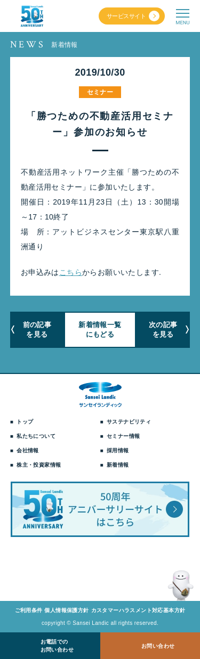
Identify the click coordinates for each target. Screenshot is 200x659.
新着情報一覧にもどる (99, 329)
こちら (70, 272)
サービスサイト (126, 16)
